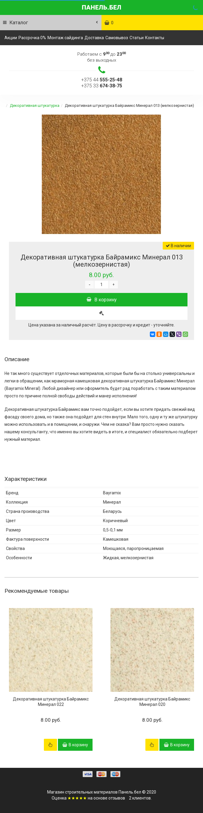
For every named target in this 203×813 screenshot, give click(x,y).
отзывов (116, 798)
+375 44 (101, 80)
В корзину (102, 300)
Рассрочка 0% (32, 37)
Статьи (137, 37)
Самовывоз (116, 37)
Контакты (154, 37)
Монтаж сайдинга (65, 37)
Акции (10, 37)
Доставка (94, 37)
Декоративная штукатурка (34, 105)
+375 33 (101, 86)
